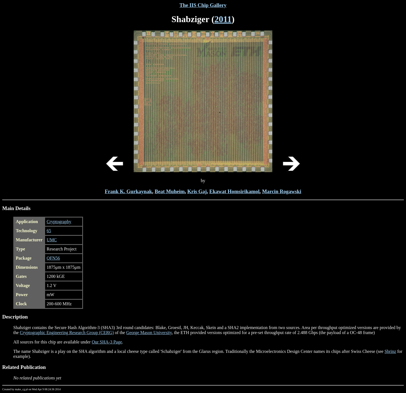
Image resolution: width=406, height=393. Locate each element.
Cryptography (59, 221)
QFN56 (53, 258)
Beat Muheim (170, 191)
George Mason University (149, 332)
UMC (52, 239)
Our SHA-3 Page (107, 342)
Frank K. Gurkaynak (128, 191)
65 (49, 230)
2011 (223, 19)
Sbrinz (390, 351)
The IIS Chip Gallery (203, 5)
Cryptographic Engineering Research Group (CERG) (67, 332)
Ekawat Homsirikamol (234, 191)
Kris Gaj (197, 191)
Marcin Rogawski (281, 191)
